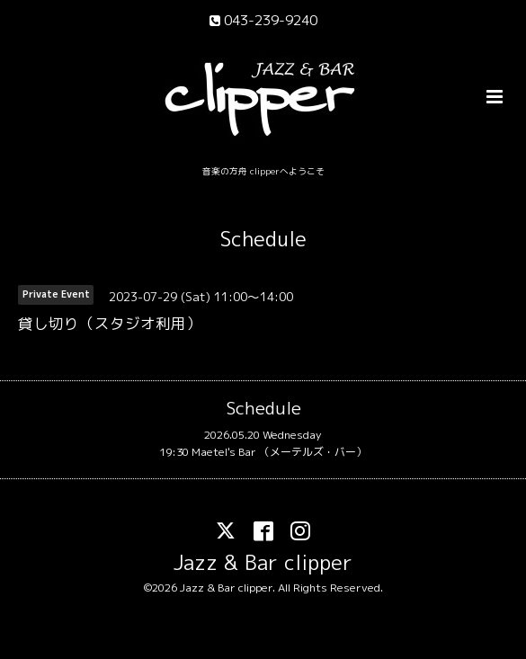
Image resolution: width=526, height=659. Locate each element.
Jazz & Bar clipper (263, 562)
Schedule (263, 239)
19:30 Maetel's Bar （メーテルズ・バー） (263, 451)
